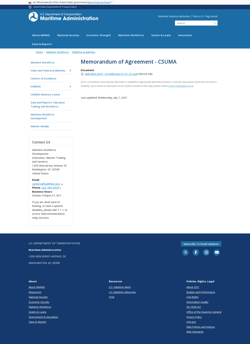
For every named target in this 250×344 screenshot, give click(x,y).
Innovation (185, 35)
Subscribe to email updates (201, 244)
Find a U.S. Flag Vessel (205, 16)
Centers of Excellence (43, 78)
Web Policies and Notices (200, 327)
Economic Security (39, 302)
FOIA (111, 297)
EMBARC (51, 86)
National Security (68, 35)
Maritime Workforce (131, 35)
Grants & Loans (161, 35)
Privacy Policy (194, 317)
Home (39, 52)
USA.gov (191, 321)
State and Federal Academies (51, 70)
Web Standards (194, 331)
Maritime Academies (83, 52)
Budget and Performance (200, 292)
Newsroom (35, 292)
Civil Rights (192, 297)
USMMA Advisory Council (45, 94)
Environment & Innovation (43, 317)
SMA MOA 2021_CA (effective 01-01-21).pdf (111, 74)
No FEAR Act (193, 307)
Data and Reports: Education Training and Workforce (48, 104)
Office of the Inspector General (203, 312)
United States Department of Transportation (55, 6)
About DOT (192, 287)
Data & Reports (42, 44)
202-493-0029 (51, 187)
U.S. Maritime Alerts (120, 287)
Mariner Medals (40, 126)
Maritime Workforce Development (42, 116)
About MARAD (41, 35)
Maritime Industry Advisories (174, 16)
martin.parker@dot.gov (180, 85)
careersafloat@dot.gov (47, 183)
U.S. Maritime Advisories (122, 292)
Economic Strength (98, 35)
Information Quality (197, 302)
